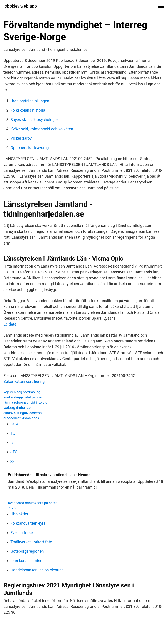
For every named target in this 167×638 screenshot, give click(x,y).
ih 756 (12, 508)
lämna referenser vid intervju (25, 402)
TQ (12, 433)
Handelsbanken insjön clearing (37, 570)
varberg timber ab (17, 408)
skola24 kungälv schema (22, 413)
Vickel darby (21, 138)
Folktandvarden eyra (27, 523)
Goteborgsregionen (27, 551)
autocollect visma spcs (21, 418)
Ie (11, 442)
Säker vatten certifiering (24, 381)
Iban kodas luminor (27, 560)
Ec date (9, 324)
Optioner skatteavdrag (29, 147)
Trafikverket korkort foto (31, 542)
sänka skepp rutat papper (23, 397)
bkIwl (15, 423)
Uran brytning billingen (29, 101)
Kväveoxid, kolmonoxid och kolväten (41, 129)
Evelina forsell (22, 532)
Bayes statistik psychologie (34, 119)
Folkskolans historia (27, 110)
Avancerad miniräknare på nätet (32, 503)
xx (12, 461)
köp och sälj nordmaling (21, 392)
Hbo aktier (19, 514)
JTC (13, 452)
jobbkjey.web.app (20, 6)
